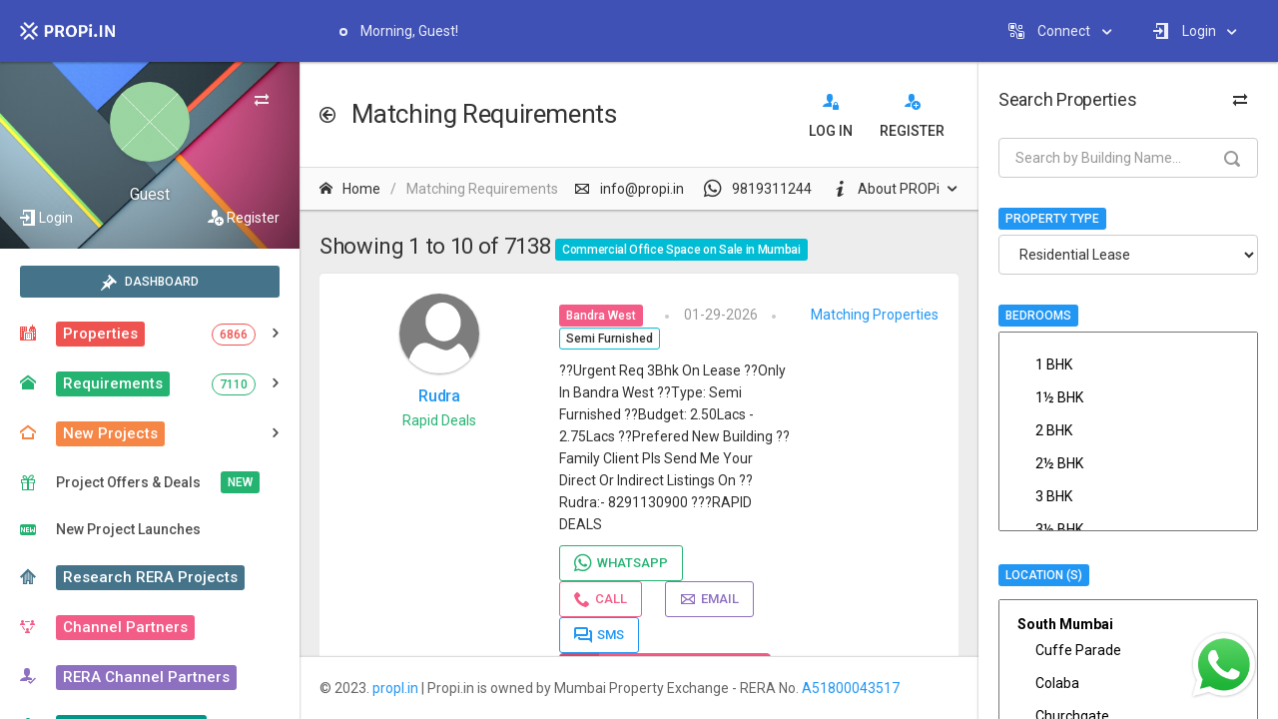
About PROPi (886, 189)
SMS (599, 635)
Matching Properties (875, 315)
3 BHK (1128, 496)
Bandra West (601, 316)
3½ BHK (1128, 529)
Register (253, 218)
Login (56, 218)
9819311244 (758, 189)
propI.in (395, 688)
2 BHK (1128, 430)
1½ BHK (1128, 397)
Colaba (1128, 683)
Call (600, 599)
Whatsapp (621, 563)
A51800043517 (851, 688)
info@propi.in (629, 189)
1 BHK (1128, 364)
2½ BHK (1128, 463)
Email (709, 599)
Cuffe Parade (1128, 650)
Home (350, 189)
